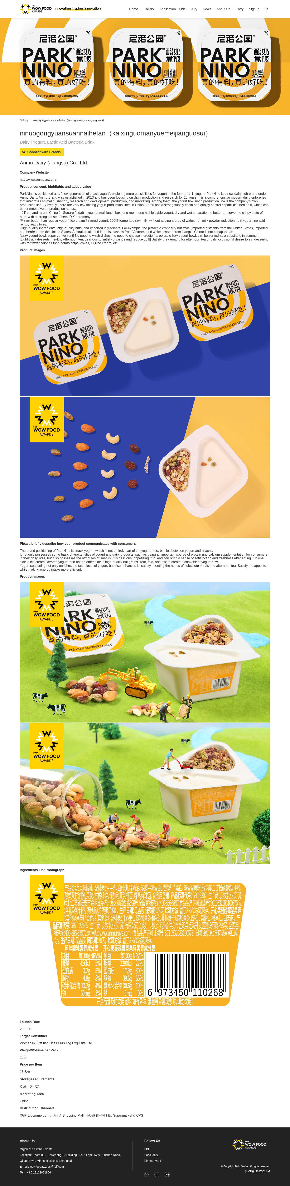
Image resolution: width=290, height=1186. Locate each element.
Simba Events (153, 1160)
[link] (69, 121)
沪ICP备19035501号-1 (257, 1171)
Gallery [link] (24, 120)
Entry (239, 9)
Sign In (254, 9)
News (207, 9)
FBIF (147, 1149)
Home (133, 9)
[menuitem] (133, 9)
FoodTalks (151, 1155)
